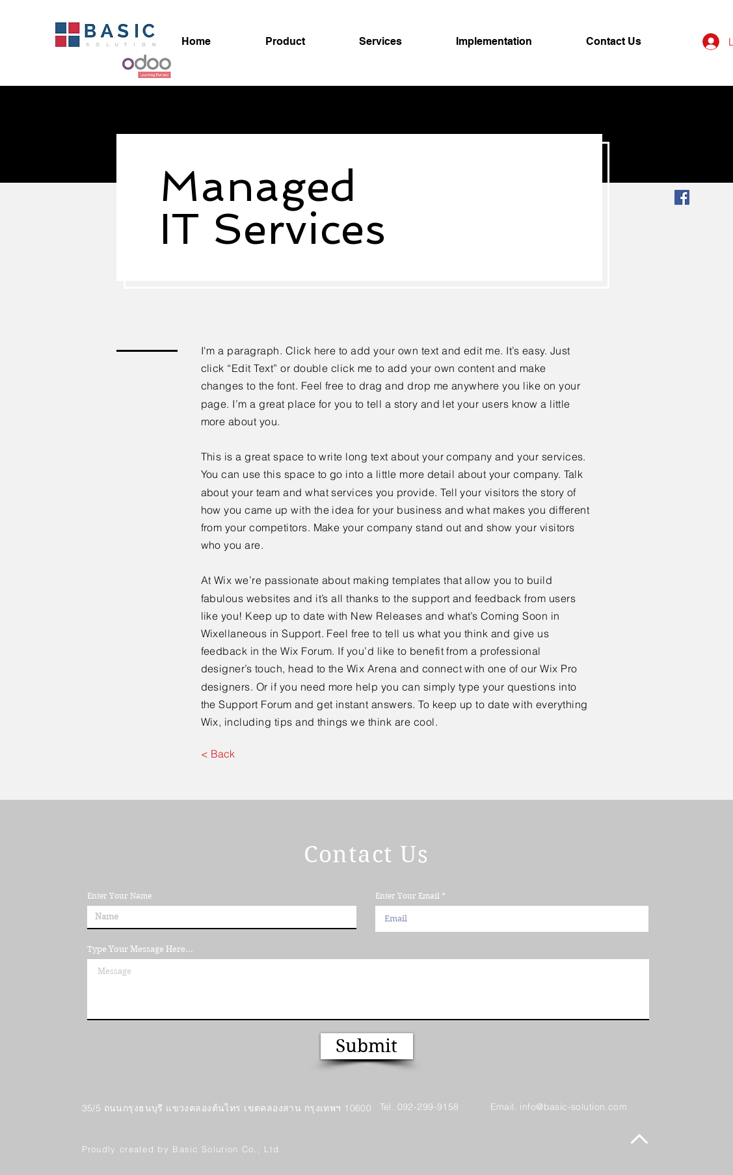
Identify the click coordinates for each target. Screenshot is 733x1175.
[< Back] (218, 754)
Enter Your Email (407, 896)
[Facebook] (681, 197)
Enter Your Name (119, 896)
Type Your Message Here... (140, 949)
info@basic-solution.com (573, 1107)
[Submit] (367, 1046)
